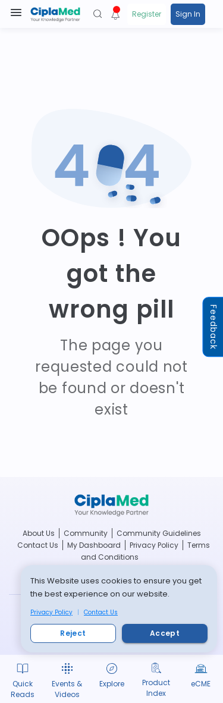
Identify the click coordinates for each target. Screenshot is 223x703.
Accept (165, 633)
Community (86, 533)
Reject (73, 633)
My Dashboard (94, 545)
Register (146, 14)
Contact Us (101, 612)
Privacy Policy (51, 612)
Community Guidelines (159, 533)
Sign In (187, 14)
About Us (39, 533)
